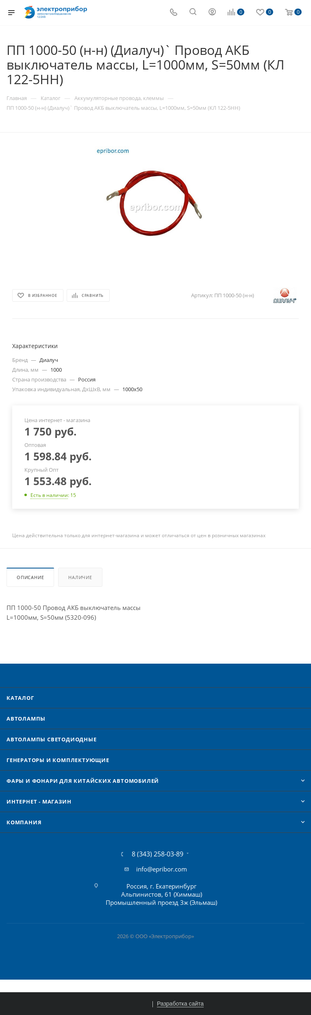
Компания (24, 822)
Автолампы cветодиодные (52, 739)
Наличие (80, 577)
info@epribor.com (161, 869)
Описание (30, 577)
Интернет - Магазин (39, 801)
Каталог (20, 697)
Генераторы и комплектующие (58, 760)
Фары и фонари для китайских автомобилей (83, 780)
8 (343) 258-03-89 (157, 854)
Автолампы (26, 718)
